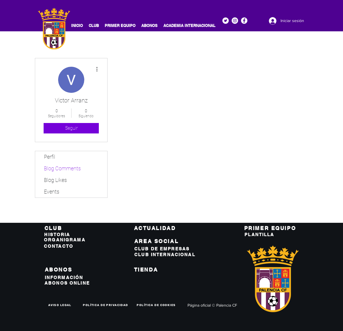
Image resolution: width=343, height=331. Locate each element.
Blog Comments (62, 168)
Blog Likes (55, 180)
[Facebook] (244, 20)
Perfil (49, 157)
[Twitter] (225, 20)
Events (51, 192)
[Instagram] (235, 20)
